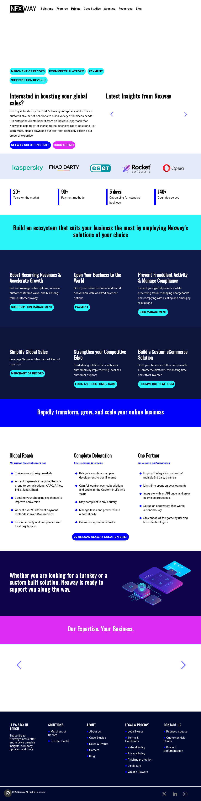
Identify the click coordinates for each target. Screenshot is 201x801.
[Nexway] (23, 8)
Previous (112, 114)
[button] (8, 793)
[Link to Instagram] (185, 793)
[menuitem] (47, 8)
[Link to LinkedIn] (175, 793)
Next (185, 114)
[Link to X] (164, 793)
